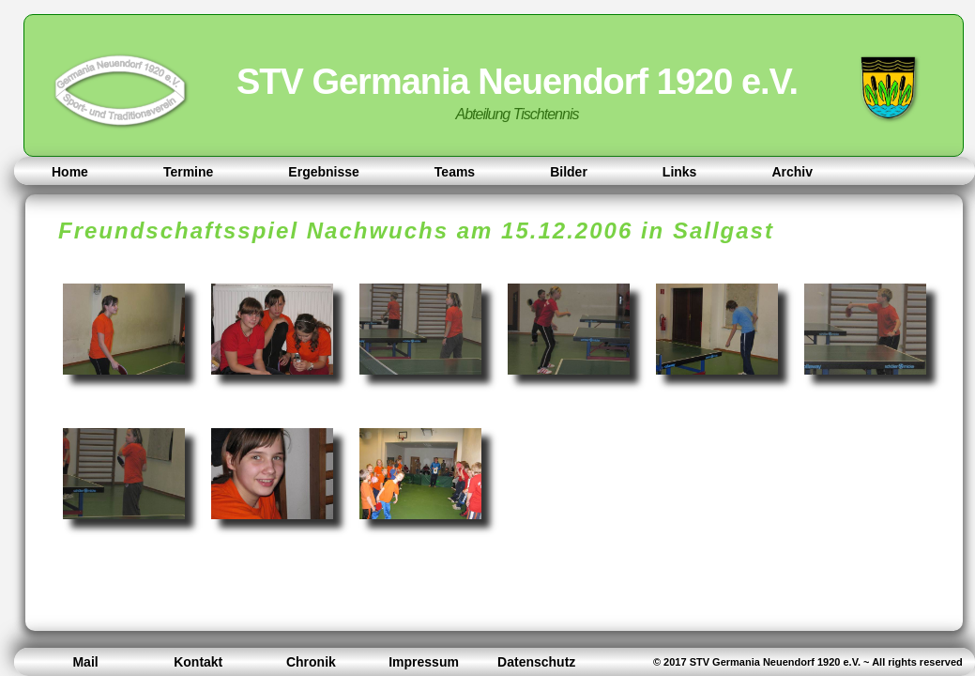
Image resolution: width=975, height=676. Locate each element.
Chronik (311, 661)
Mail (85, 661)
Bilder (568, 171)
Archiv (792, 171)
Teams (454, 171)
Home (70, 171)
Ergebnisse (323, 171)
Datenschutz (536, 661)
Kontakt (198, 661)
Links (680, 171)
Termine (188, 171)
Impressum (423, 661)
